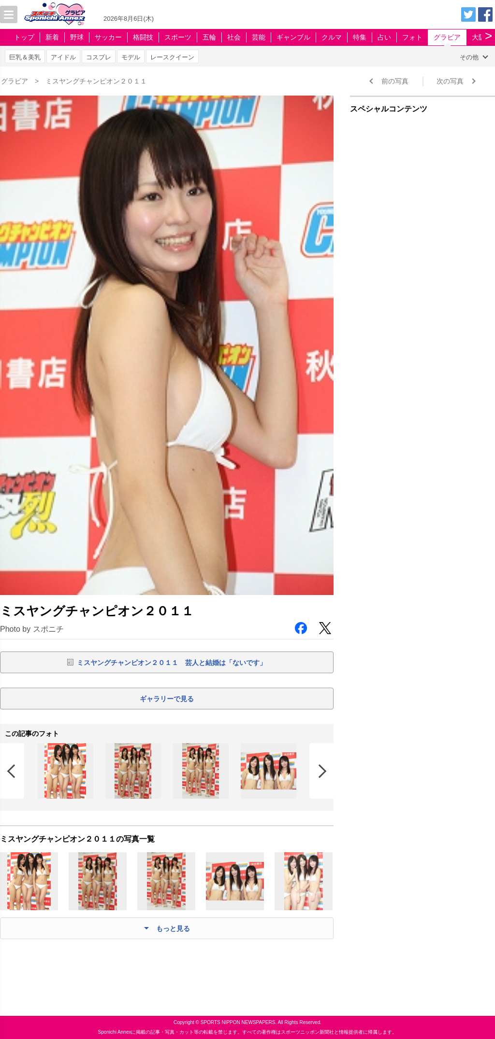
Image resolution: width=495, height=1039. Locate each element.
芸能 (258, 37)
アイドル (63, 57)
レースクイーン (172, 57)
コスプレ (98, 57)
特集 (359, 37)
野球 (77, 37)
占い (384, 37)
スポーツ (177, 37)
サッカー (108, 37)
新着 (52, 37)
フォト (412, 37)
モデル (130, 57)
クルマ (331, 37)
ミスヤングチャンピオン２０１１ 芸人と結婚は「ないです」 (171, 662)
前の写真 (394, 81)
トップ (24, 37)
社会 (234, 37)
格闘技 (143, 37)
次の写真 (450, 81)
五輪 (209, 37)
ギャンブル (293, 37)
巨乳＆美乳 (25, 57)
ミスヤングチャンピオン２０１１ (96, 81)
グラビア (447, 37)
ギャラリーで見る (167, 699)
